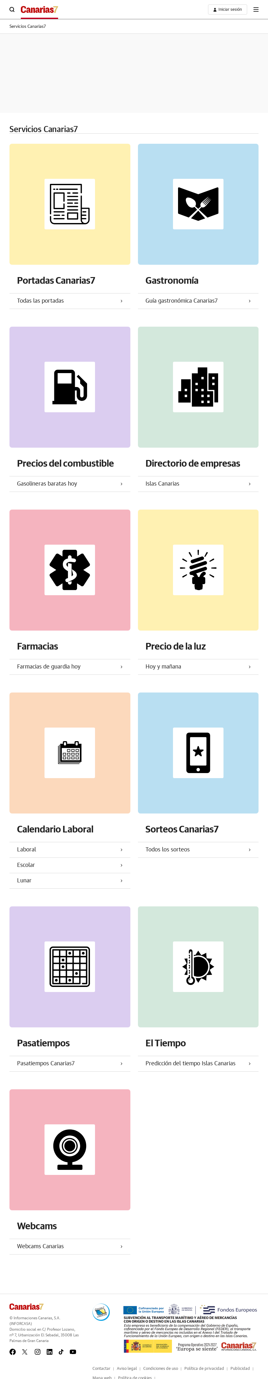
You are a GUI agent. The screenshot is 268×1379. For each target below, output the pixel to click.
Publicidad (240, 1369)
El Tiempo (166, 1042)
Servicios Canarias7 (27, 26)
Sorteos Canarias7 (182, 828)
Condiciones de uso (160, 1369)
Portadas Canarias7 (56, 280)
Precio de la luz (176, 645)
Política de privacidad (204, 1369)
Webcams (37, 1225)
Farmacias (37, 645)
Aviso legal (127, 1369)
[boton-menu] (256, 9)
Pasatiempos (43, 1042)
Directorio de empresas (193, 463)
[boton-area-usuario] (227, 9)
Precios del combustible (65, 463)
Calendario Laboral (55, 828)
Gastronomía (172, 280)
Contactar (101, 1369)
